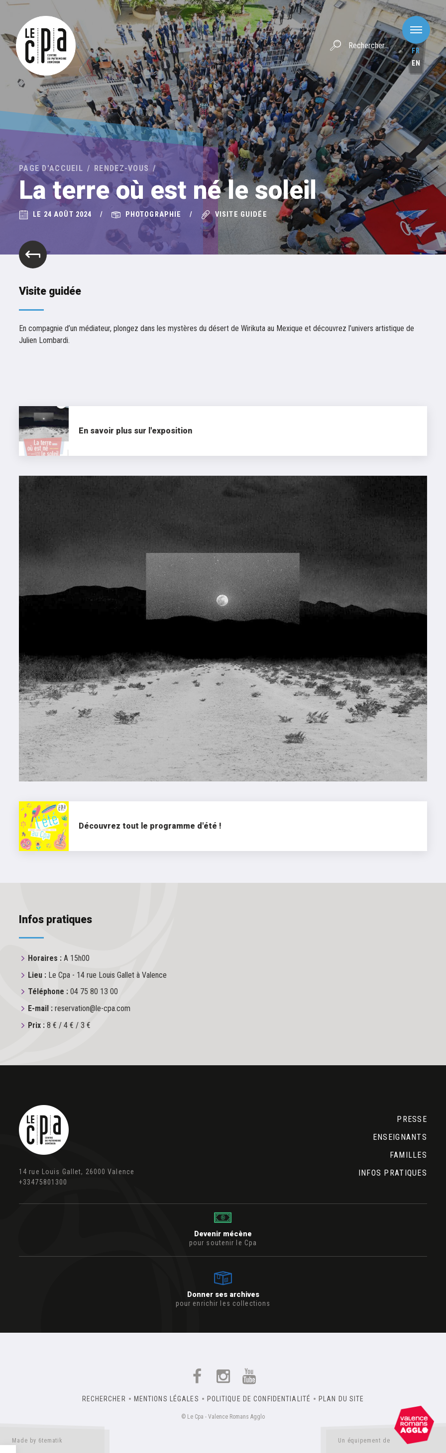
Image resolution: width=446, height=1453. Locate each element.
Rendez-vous (121, 168)
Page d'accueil (51, 168)
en (416, 63)
